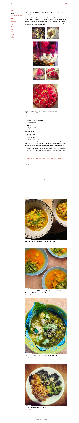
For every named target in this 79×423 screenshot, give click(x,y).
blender (12, 16)
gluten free (13, 21)
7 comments (30, 294)
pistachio (13, 28)
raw (12, 29)
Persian (12, 26)
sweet (12, 34)
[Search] (66, 3)
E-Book (23, 3)
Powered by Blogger (39, 417)
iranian (12, 23)
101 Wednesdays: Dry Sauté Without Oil (40, 242)
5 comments (30, 359)
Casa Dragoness (35, 3)
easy (12, 20)
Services (27, 3)
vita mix (12, 37)
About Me (17, 3)
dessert (12, 18)
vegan (12, 36)
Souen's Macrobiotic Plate (35, 407)
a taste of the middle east (16, 15)
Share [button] (12, 10)
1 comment (30, 409)
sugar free (13, 32)
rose (12, 31)
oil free (12, 24)
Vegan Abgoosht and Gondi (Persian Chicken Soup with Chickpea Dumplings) (45, 291)
